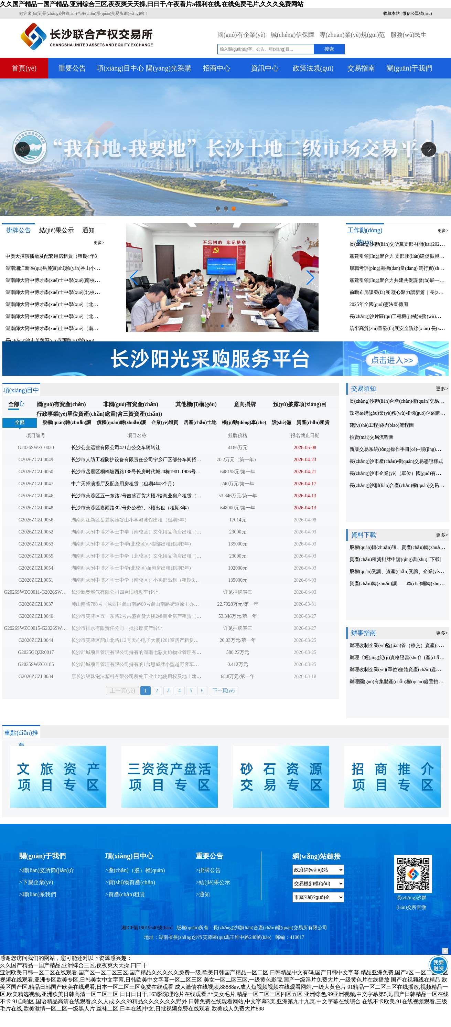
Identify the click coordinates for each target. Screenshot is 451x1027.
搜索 (329, 49)
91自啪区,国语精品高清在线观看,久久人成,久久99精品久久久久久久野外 (99, 1001)
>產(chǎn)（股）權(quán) (135, 870)
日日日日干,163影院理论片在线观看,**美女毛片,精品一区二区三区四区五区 (211, 994)
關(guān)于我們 (409, 68)
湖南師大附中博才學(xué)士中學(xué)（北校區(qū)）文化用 (68, 304)
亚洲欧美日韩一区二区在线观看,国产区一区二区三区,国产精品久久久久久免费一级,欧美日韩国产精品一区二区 (134, 972)
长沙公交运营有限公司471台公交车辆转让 (115, 447)
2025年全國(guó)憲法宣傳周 (379, 304)
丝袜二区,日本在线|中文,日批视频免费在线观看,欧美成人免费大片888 (180, 1009)
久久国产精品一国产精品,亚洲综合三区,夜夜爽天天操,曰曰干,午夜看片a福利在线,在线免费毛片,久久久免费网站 (151, 4)
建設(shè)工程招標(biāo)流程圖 (382, 425)
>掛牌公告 (208, 870)
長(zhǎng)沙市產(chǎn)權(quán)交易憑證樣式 (396, 461)
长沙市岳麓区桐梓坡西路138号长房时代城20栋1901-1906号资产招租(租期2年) (153, 471)
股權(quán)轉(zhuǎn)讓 (67, 422)
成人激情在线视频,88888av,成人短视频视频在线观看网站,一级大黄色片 (260, 987)
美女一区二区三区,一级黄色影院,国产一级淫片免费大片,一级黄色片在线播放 (296, 980)
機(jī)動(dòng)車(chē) (244, 422)
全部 (13, 404)
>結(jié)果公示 (213, 882)
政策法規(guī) (313, 68)
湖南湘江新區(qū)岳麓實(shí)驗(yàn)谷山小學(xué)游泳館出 (67, 268)
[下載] (435, 559)
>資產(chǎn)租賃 (125, 894)
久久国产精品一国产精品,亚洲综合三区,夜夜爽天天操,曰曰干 (73, 965)
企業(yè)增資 (165, 422)
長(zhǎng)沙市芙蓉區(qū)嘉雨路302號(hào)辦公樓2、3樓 (64, 340)
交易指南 (361, 68)
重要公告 (72, 68)
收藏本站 (391, 13)
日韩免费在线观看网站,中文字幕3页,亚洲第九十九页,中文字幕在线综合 (275, 1001)
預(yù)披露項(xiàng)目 (300, 404)
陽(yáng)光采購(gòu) (168, 69)
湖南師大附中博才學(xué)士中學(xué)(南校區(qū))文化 (62, 280)
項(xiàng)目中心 (120, 68)
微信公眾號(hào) (417, 13)
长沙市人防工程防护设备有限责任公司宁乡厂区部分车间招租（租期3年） (149, 459)
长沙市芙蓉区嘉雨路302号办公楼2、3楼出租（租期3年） (131, 507)
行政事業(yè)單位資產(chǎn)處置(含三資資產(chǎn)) (99, 414)
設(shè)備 (281, 422)
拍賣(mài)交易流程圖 (372, 437)
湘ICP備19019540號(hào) (146, 927)
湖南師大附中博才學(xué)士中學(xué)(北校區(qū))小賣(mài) (67, 292)
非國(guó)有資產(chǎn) (130, 404)
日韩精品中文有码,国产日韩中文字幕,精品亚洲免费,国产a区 (342, 972)
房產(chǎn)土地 (200, 422)
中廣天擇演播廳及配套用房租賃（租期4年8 (51, 256)
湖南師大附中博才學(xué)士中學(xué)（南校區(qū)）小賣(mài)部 (73, 328)
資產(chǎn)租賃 (313, 422)
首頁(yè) (24, 68)
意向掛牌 (245, 404)
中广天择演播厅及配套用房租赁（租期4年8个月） (124, 483)
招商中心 (216, 68)
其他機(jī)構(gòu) (196, 404)
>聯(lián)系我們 (37, 894)
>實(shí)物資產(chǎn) (130, 882)
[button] (310, 277)
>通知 (203, 894)
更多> (99, 242)
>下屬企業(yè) (36, 882)
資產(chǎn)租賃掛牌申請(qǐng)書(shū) (389, 559)
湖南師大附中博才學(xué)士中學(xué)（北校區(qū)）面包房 (68, 316)
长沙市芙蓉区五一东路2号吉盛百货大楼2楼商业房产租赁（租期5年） (144, 495)
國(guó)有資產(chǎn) (61, 404)
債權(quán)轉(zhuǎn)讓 (121, 422)
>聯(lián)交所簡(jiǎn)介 (46, 870)
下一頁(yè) (224, 690)
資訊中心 (265, 68)
